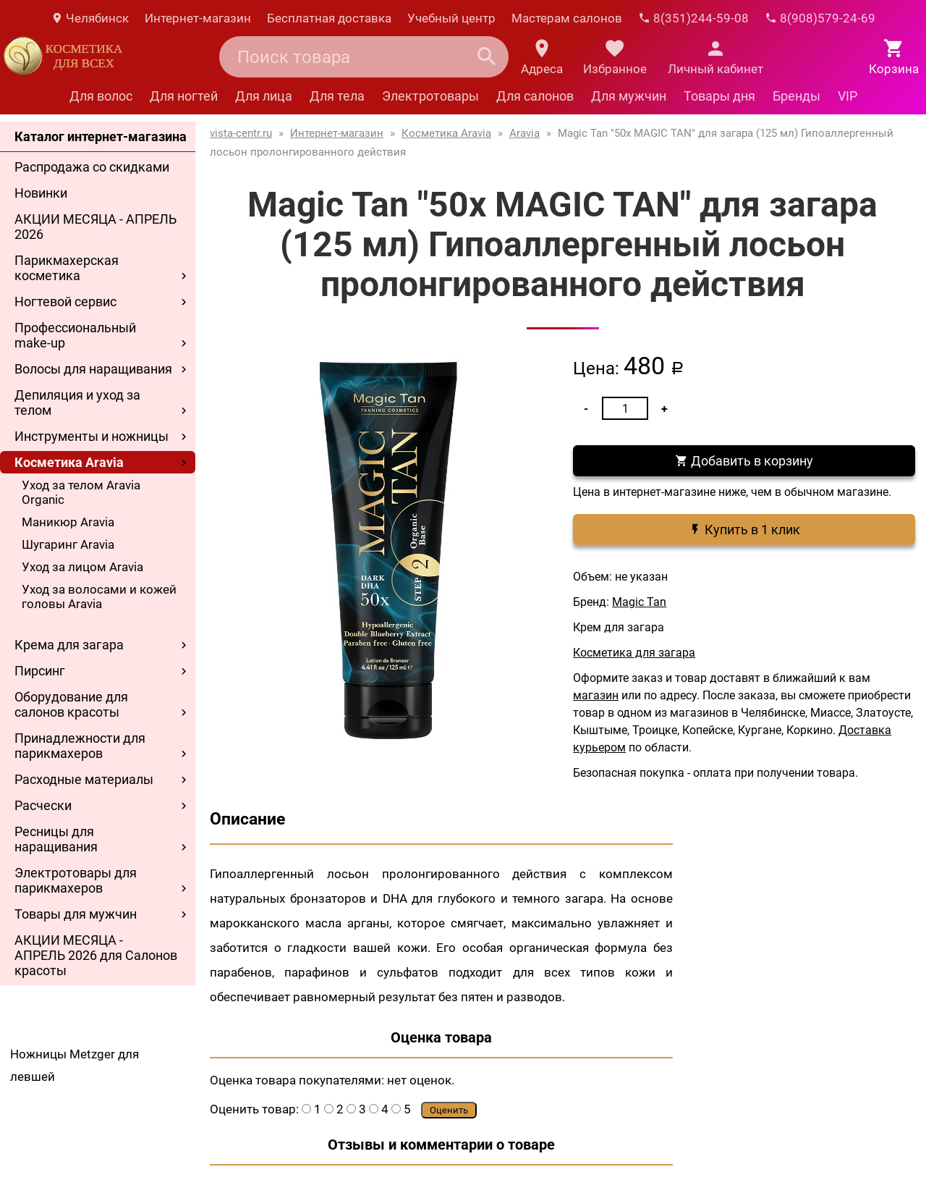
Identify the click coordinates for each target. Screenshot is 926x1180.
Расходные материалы (83, 779)
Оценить (449, 1110)
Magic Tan (639, 602)
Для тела (337, 96)
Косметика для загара (634, 652)
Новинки (40, 193)
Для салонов (535, 96)
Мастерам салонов (566, 18)
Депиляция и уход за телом (77, 402)
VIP (847, 96)
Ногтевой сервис (65, 301)
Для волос (100, 96)
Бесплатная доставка (329, 18)
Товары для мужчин (75, 914)
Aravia (524, 133)
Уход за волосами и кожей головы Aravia (99, 596)
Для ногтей (184, 96)
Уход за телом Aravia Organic (81, 492)
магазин (596, 695)
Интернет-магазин (198, 18)
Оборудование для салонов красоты (71, 704)
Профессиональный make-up (75, 335)
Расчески (43, 805)
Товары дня (719, 96)
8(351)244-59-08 (693, 18)
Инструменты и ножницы (91, 436)
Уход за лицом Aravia (82, 567)
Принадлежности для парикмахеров (79, 745)
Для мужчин (628, 96)
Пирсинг (39, 670)
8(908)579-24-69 (820, 18)
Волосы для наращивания (93, 368)
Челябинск (90, 18)
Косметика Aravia (69, 462)
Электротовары (430, 96)
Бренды (796, 96)
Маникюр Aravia (68, 522)
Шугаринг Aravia (68, 544)
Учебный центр (451, 18)
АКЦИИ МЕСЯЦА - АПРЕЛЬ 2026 (95, 226)
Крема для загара (69, 644)
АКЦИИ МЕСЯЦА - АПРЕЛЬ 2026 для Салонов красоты (95, 955)
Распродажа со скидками (91, 166)
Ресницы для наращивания (56, 839)
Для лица (263, 96)
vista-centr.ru (241, 133)
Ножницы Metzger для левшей (74, 1065)
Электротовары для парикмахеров (75, 880)
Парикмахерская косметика (66, 268)
